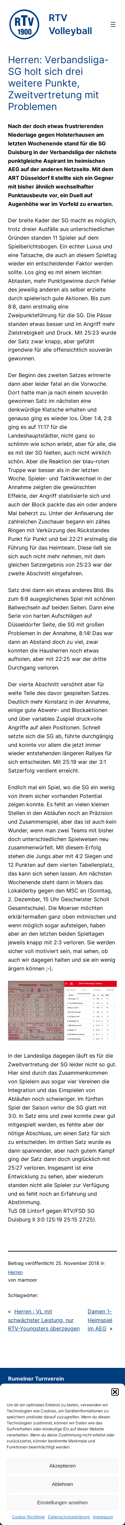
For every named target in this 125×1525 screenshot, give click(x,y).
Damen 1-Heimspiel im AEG (100, 1320)
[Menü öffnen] (113, 24)
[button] (115, 1392)
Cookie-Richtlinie (28, 1516)
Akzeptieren (62, 1466)
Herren (15, 1272)
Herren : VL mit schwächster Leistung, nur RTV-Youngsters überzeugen (44, 1320)
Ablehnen (62, 1484)
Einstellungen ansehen (62, 1502)
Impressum (103, 1516)
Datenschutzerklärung (69, 1516)
